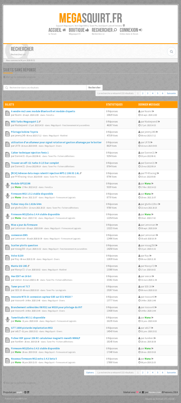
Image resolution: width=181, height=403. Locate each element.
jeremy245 (20, 135)
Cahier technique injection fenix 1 (30, 152)
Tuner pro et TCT (20, 286)
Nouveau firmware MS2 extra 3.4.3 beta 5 (34, 358)
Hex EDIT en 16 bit (21, 276)
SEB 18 (18, 290)
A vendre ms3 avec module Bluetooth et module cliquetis (43, 111)
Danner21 (20, 156)
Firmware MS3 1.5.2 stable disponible (32, 193)
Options (90, 372)
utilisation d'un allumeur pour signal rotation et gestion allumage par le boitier (56, 142)
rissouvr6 (19, 300)
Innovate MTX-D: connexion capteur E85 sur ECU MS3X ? (41, 296)
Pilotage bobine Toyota (24, 132)
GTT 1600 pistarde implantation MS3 (32, 327)
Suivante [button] (171, 93)
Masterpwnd (21, 125)
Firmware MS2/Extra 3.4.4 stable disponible (35, 214)
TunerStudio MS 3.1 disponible (28, 317)
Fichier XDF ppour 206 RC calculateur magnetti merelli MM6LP (45, 338)
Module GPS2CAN (20, 183)
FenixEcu (50, 115)
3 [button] (147, 93)
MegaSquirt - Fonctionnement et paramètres (70, 125)
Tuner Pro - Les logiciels (56, 290)
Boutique (79, 30)
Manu (18, 187)
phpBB (19, 392)
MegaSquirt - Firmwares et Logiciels (60, 197)
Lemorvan (20, 228)
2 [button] (142, 93)
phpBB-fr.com (21, 398)
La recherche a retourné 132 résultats (115, 93)
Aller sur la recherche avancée (21, 77)
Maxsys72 (20, 269)
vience (18, 279)
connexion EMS (19, 235)
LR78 (17, 145)
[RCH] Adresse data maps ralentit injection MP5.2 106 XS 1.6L (45, 173)
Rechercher (104, 30)
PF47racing (20, 176)
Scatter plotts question (24, 245)
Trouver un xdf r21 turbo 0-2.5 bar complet (35, 163)
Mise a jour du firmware (24, 224)
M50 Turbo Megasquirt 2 (24, 121)
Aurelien (19, 341)
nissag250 (20, 248)
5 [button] (157, 93)
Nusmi (18, 115)
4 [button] (152, 93)
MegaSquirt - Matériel (58, 135)
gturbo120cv (21, 207)
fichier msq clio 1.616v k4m (26, 204)
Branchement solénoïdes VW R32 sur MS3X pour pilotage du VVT (46, 307)
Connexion (131, 30)
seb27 (18, 331)
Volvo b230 (17, 255)
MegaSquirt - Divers (53, 146)
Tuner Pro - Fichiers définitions (61, 156)
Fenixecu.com (155, 392)
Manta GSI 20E (19, 266)
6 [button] (162, 93)
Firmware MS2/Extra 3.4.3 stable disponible (35, 348)
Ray (17, 259)
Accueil (57, 30)
